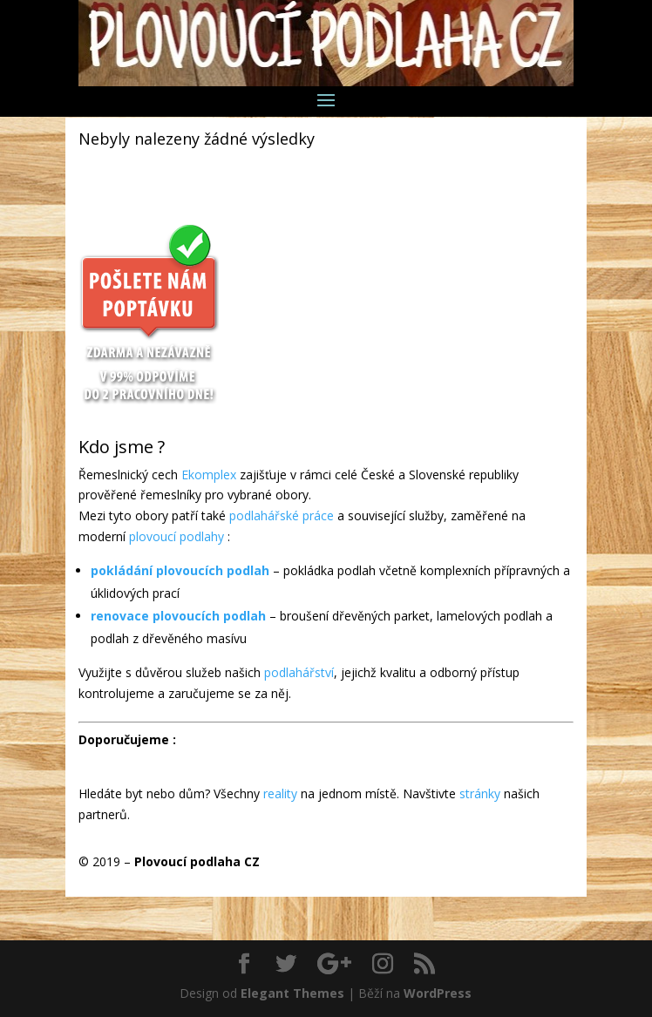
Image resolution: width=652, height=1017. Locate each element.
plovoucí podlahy (176, 536)
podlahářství (299, 672)
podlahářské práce (281, 515)
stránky (479, 793)
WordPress (438, 993)
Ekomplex (208, 474)
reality (280, 793)
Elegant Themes (292, 993)
